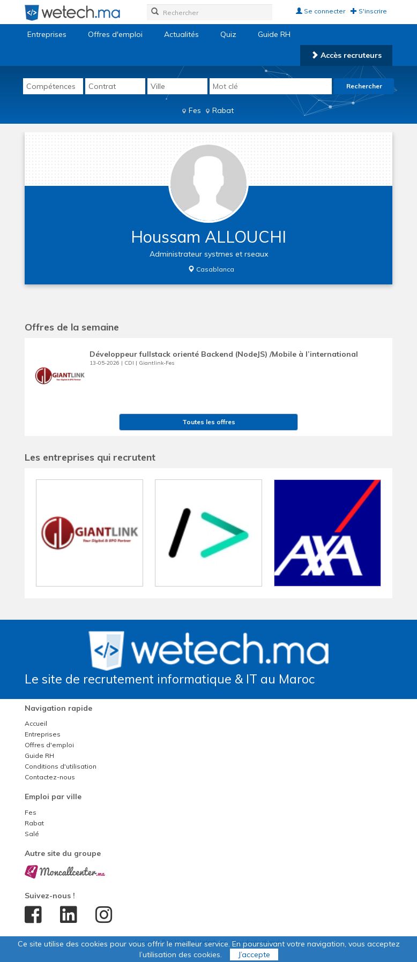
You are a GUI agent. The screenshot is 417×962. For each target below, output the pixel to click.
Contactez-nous (50, 777)
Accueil (36, 723)
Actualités (181, 34)
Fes (195, 110)
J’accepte (254, 954)
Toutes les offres (208, 422)
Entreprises (46, 34)
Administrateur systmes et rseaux (209, 254)
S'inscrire (369, 11)
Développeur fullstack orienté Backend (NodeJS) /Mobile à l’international (224, 354)
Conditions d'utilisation (60, 766)
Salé (32, 834)
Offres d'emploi (115, 34)
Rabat (223, 110)
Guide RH (274, 34)
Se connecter (320, 11)
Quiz (228, 34)
